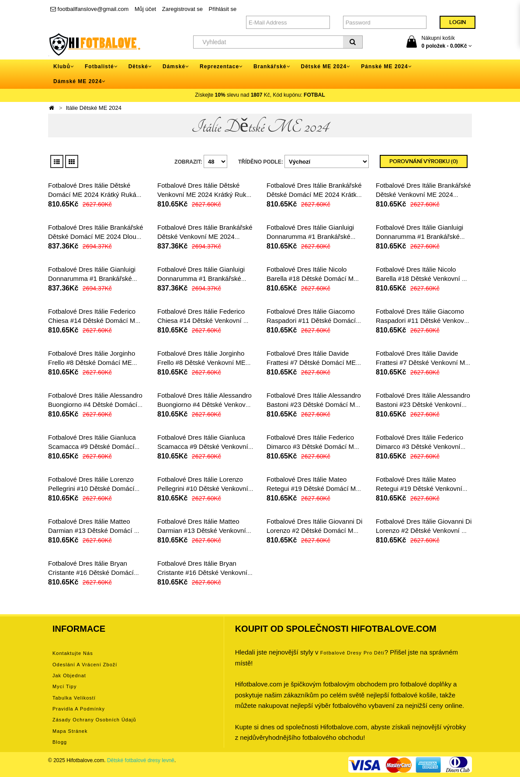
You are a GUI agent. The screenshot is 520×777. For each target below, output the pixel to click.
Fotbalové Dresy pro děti (352, 652)
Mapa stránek (69, 731)
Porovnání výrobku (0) (423, 161)
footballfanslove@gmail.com (89, 9)
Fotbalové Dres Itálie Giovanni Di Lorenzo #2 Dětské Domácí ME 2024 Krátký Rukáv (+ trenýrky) (314, 530)
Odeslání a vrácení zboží (84, 664)
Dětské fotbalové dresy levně (140, 760)
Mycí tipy (64, 686)
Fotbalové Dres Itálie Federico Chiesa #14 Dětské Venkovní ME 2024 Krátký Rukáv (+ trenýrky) (205, 320)
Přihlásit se (223, 9)
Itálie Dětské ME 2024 (93, 108)
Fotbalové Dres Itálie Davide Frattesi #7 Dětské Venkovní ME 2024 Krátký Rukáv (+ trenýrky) (422, 362)
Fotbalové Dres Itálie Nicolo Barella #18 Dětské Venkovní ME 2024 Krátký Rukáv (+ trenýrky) (423, 278)
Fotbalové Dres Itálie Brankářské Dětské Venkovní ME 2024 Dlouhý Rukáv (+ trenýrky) (205, 236)
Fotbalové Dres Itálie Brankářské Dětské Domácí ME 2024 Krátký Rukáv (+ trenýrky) (314, 194)
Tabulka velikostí (74, 697)
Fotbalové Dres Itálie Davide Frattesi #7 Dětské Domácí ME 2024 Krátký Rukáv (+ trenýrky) (312, 362)
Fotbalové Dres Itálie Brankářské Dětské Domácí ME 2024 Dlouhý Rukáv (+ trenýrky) (95, 236)
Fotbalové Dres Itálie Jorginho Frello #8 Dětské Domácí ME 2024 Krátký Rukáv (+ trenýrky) (93, 362)
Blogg (59, 742)
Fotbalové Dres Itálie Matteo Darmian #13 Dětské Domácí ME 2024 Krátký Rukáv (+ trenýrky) (96, 530)
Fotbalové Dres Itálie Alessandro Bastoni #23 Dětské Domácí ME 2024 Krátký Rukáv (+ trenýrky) (314, 404)
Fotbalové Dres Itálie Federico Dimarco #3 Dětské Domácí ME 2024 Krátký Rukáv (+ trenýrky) (312, 446)
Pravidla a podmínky (78, 708)
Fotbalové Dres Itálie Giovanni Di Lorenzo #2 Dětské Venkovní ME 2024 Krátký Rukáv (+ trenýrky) (423, 530)
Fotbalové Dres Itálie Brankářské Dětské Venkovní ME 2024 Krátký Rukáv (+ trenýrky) (423, 194)
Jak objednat (69, 675)
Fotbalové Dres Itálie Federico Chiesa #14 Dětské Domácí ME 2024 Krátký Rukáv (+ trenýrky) (93, 320)
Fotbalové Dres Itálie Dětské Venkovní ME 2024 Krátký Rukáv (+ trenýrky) (205, 194)
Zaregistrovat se (182, 9)
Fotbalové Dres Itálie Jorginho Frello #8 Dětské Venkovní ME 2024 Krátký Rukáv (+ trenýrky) (202, 362)
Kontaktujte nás (72, 653)
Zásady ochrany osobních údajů (94, 719)
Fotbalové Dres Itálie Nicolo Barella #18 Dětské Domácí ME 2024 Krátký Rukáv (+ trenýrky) (312, 278)
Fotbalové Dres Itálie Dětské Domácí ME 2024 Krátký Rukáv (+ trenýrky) (93, 194)
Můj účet (145, 9)
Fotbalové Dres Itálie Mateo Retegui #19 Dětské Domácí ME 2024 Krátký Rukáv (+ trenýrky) (313, 488)
